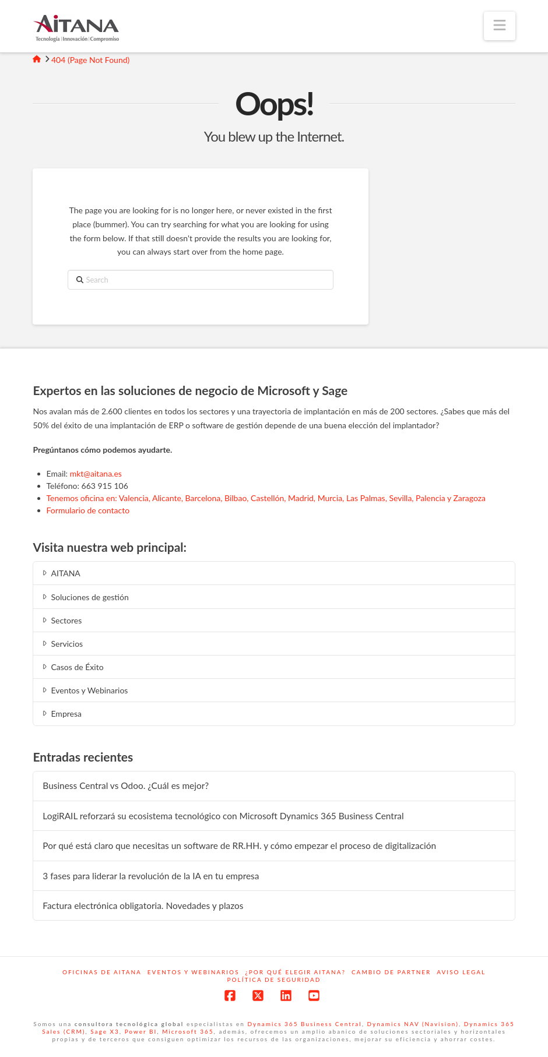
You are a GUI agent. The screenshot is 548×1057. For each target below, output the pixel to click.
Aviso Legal (461, 971)
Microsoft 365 (187, 1031)
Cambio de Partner (391, 971)
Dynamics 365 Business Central (305, 1023)
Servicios (61, 644)
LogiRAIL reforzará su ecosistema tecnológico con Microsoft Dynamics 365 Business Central (223, 816)
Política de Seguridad (274, 979)
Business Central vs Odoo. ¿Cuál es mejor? (126, 785)
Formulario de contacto (88, 510)
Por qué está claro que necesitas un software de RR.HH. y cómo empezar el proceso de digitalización (239, 845)
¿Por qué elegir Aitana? (295, 971)
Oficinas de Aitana (102, 971)
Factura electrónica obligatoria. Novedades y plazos (143, 905)
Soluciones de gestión (84, 597)
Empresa (61, 713)
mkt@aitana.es (96, 473)
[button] (499, 26)
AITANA (60, 573)
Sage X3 (105, 1031)
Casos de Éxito (71, 667)
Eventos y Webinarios (84, 690)
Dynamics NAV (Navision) (412, 1023)
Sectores (61, 620)
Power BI (141, 1031)
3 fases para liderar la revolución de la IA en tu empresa (151, 876)
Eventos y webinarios (193, 971)
